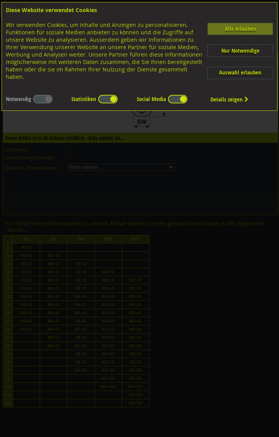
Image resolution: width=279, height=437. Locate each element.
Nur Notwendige (240, 50)
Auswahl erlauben (240, 72)
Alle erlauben (240, 29)
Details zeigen (229, 99)
